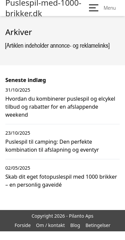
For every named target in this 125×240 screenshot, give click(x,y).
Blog (75, 225)
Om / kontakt (50, 225)
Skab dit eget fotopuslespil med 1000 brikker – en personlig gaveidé (61, 180)
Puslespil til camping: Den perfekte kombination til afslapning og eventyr (52, 145)
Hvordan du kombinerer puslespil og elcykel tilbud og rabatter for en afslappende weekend (60, 106)
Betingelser (97, 225)
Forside (23, 225)
